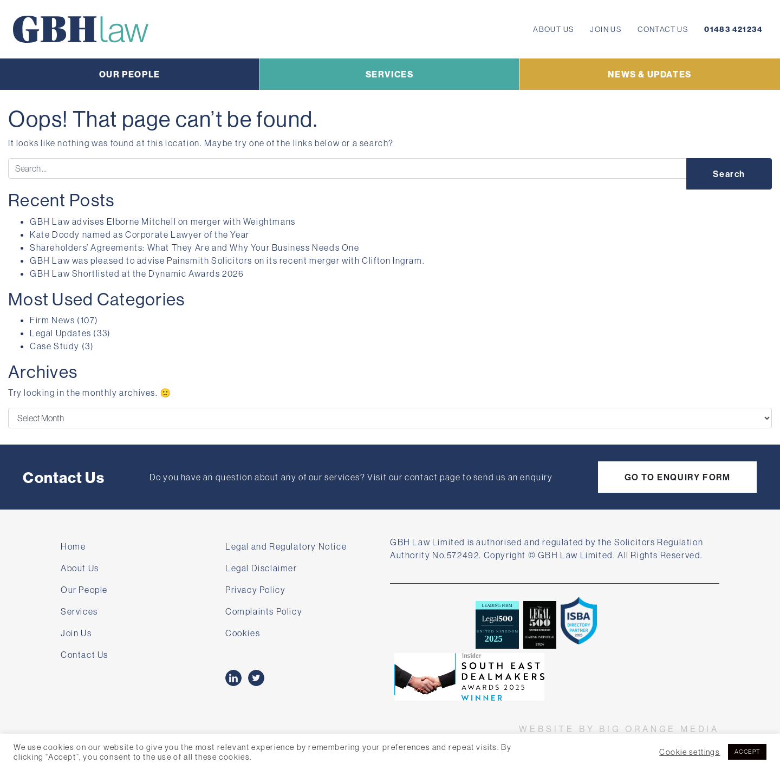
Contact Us (663, 29)
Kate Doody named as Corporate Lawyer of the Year (140, 234)
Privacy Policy (255, 589)
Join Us (605, 29)
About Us (553, 29)
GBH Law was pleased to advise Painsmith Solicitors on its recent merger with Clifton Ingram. (227, 260)
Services (79, 611)
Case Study (55, 346)
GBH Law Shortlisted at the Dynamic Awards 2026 (137, 273)
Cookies (242, 633)
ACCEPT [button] (747, 751)
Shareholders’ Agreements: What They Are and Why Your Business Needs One (195, 247)
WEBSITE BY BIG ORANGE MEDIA (619, 728)
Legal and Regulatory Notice (286, 546)
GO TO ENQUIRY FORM (678, 477)
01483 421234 (733, 29)
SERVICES (390, 74)
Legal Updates (61, 333)
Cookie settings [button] (689, 752)
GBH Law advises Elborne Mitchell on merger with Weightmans (165, 221)
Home (73, 546)
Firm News (52, 320)
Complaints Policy (263, 611)
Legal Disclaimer (261, 568)
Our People (84, 589)
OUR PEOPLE (129, 74)
